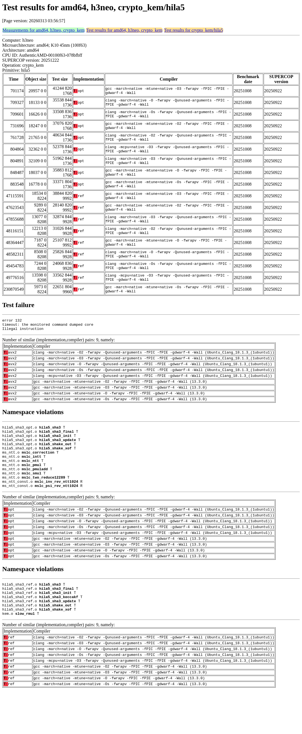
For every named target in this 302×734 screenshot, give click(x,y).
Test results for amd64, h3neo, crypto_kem (124, 30)
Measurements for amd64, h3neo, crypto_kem (44, 30)
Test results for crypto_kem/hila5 (193, 30)
